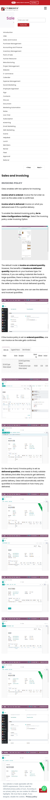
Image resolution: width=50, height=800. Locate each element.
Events (5, 134)
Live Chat (6, 115)
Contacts (6, 96)
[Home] (10, 10)
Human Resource (9, 59)
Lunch (5, 141)
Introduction (8, 32)
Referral (6, 160)
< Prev (28, 167)
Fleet (5, 153)
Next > (39, 167)
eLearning (7, 122)
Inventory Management (12, 51)
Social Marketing (9, 85)
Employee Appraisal (11, 89)
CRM (5, 36)
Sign (4, 92)
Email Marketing (9, 126)
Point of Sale (8, 55)
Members (6, 145)
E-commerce (8, 74)
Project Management (11, 66)
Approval (6, 156)
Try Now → (34, 2)
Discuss (6, 100)
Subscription (8, 119)
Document (7, 104)
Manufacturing (9, 62)
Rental (5, 149)
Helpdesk (6, 137)
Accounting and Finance (12, 47)
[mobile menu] (45, 8)
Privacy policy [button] (31, 797)
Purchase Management (12, 44)
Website (6, 70)
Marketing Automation (12, 107)
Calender (6, 77)
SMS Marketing (8, 130)
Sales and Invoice (10, 40)
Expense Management (11, 81)
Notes (5, 111)
